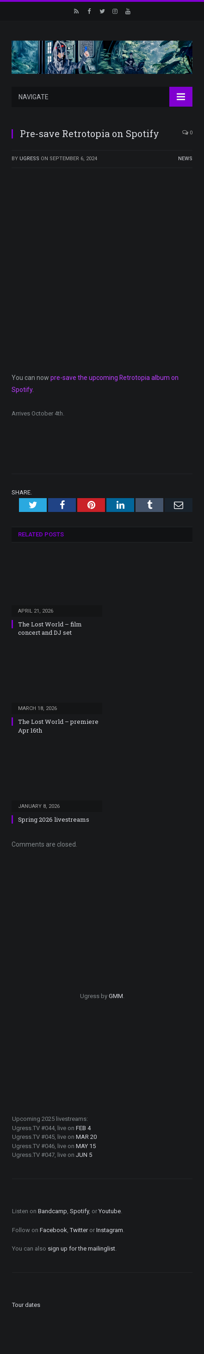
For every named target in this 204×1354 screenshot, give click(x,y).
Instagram (109, 1225)
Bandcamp (52, 1207)
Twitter (79, 1225)
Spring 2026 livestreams (53, 815)
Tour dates (26, 1300)
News (185, 159)
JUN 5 (84, 1150)
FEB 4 (83, 1123)
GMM (116, 991)
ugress (29, 159)
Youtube (110, 1207)
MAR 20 (86, 1132)
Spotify (79, 1207)
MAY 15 (86, 1141)
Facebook (53, 1225)
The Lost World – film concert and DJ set (50, 624)
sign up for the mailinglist (81, 1244)
